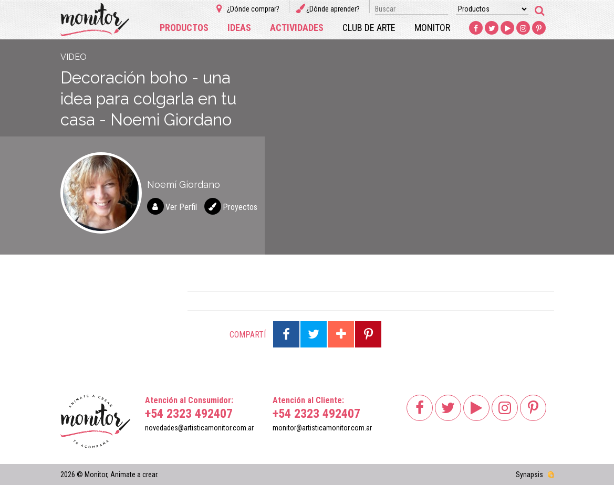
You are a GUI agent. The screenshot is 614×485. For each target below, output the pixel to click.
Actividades (297, 27)
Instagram (523, 28)
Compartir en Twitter (313, 334)
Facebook (476, 28)
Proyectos (240, 207)
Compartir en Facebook (286, 334)
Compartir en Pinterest (368, 334)
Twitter (492, 28)
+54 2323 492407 (189, 413)
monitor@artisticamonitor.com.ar (322, 428)
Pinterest (539, 28)
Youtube (508, 28)
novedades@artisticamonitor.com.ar (199, 428)
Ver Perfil (181, 207)
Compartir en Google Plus (341, 334)
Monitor (432, 27)
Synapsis (529, 474)
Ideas (239, 27)
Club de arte (369, 27)
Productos (184, 27)
